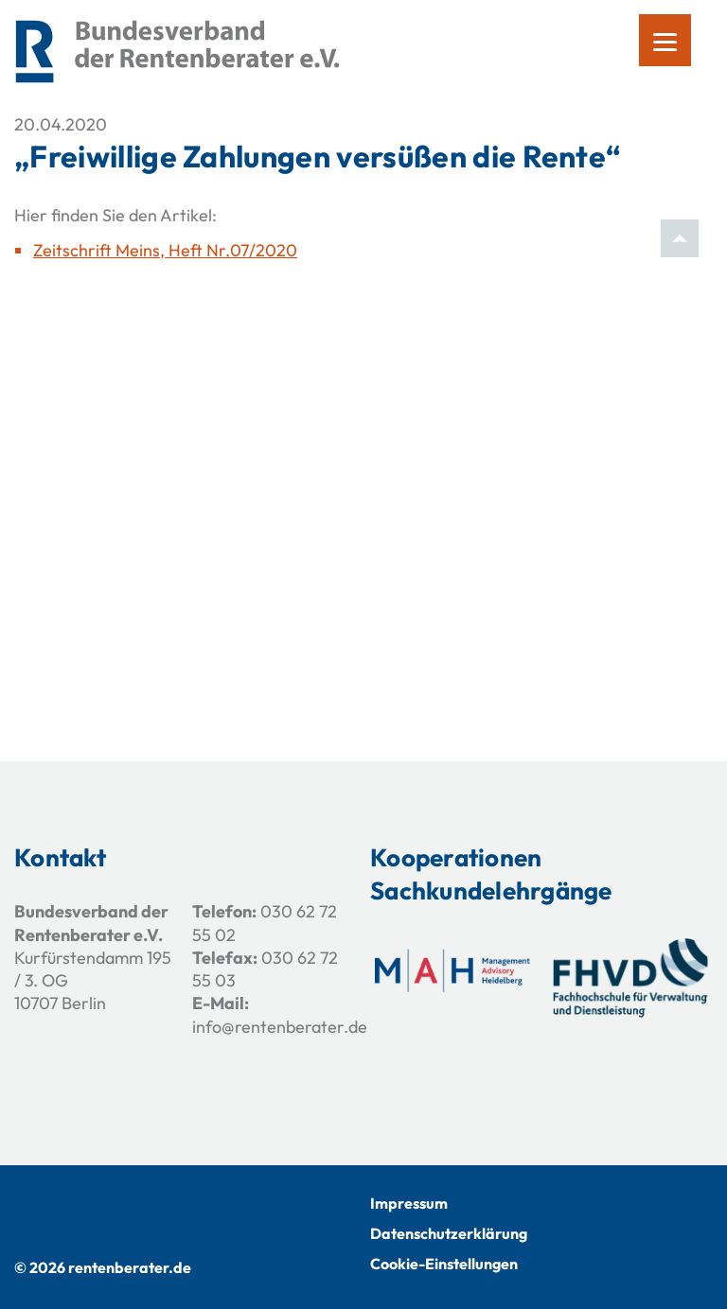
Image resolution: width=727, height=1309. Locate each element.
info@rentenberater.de (279, 1027)
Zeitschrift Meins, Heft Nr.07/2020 (165, 250)
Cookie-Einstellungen (444, 1263)
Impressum (409, 1203)
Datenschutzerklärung (448, 1233)
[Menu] (665, 40)
